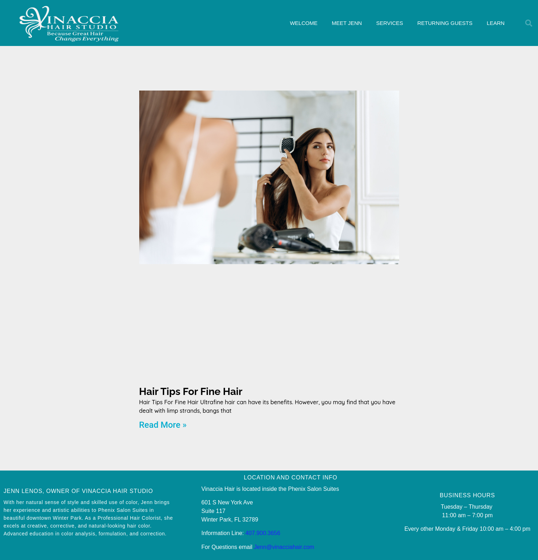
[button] (529, 23)
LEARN (496, 23)
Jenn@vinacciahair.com (284, 547)
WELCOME (304, 23)
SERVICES (389, 23)
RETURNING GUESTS (444, 23)
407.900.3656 (262, 533)
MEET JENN (347, 23)
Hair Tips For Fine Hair (190, 391)
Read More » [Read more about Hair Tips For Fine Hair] (163, 425)
